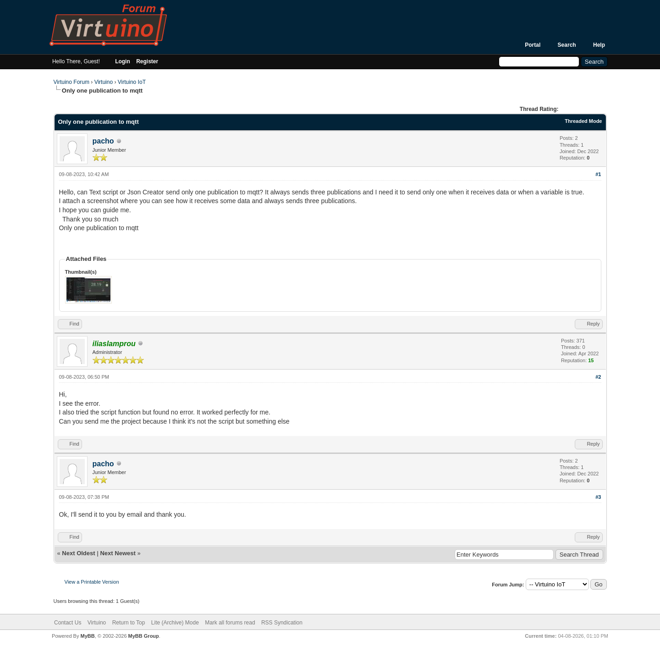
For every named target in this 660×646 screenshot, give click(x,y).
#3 (598, 497)
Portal (532, 45)
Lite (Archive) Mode (175, 622)
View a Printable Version (92, 582)
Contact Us (67, 622)
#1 (598, 174)
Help (599, 45)
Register (147, 61)
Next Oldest (78, 553)
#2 (598, 377)
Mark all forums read (230, 622)
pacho (103, 141)
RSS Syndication (281, 622)
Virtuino (103, 82)
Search (567, 45)
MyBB (87, 636)
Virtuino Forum (71, 82)
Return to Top (128, 622)
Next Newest (117, 553)
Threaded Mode (583, 121)
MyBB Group (143, 636)
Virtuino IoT (132, 82)
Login (122, 61)
